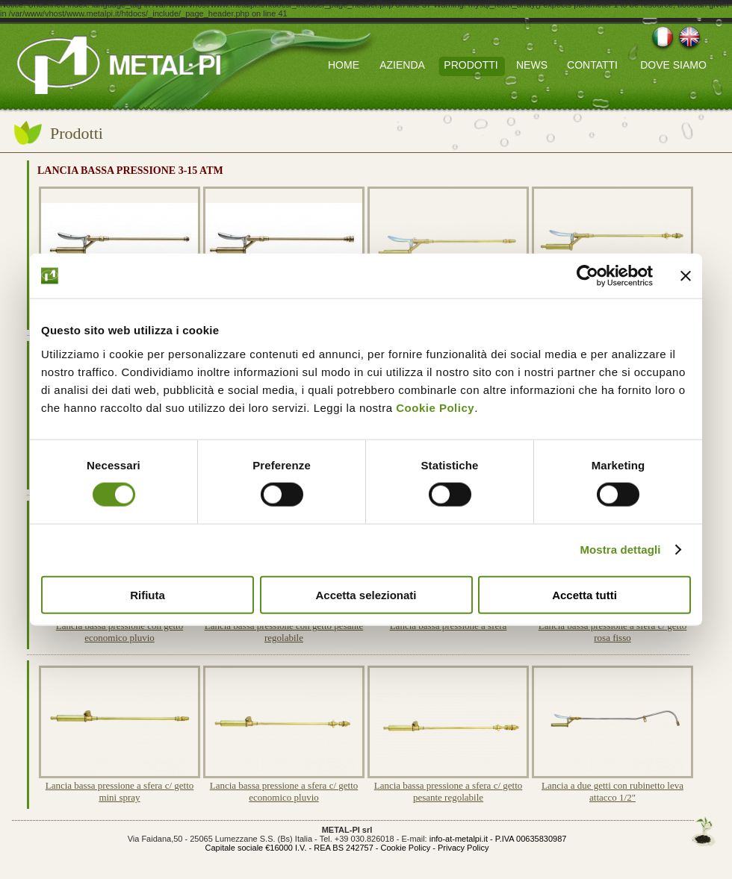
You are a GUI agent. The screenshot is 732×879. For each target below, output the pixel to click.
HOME (343, 65)
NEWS (532, 65)
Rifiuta (147, 594)
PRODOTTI (470, 65)
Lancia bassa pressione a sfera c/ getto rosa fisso (613, 631)
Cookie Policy (435, 407)
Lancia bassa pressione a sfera (448, 625)
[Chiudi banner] (685, 276)
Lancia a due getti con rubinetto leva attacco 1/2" (612, 791)
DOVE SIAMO (673, 65)
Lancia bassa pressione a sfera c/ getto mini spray (120, 791)
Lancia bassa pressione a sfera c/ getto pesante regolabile (448, 791)
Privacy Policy (463, 847)
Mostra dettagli (620, 549)
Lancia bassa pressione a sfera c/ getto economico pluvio (284, 791)
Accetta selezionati (365, 594)
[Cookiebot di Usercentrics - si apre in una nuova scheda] (587, 276)
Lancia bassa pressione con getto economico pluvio (119, 631)
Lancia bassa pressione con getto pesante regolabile (284, 631)
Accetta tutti (584, 594)
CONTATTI (592, 65)
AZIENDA (402, 65)
